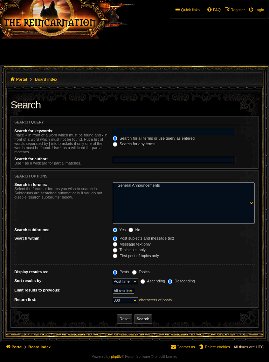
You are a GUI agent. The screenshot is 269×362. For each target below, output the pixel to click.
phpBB (116, 356)
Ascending (152, 281)
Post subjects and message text (143, 238)
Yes (119, 230)
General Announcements (182, 185)
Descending (181, 281)
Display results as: (31, 272)
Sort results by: (28, 281)
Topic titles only (129, 250)
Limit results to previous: (37, 290)
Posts (121, 272)
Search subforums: (31, 230)
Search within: (27, 238)
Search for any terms (134, 144)
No (134, 230)
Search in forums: (30, 184)
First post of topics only (136, 256)
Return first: (25, 299)
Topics (141, 272)
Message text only (132, 244)
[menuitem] (256, 10)
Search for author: (31, 159)
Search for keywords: (34, 131)
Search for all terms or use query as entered (154, 138)
